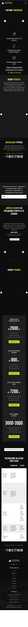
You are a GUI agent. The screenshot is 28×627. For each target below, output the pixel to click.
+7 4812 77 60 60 (14, 157)
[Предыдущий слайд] (1, 114)
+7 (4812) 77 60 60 (14, 616)
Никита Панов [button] (10, 124)
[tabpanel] (14, 189)
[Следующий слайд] (27, 114)
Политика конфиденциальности (14, 623)
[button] (14, 358)
